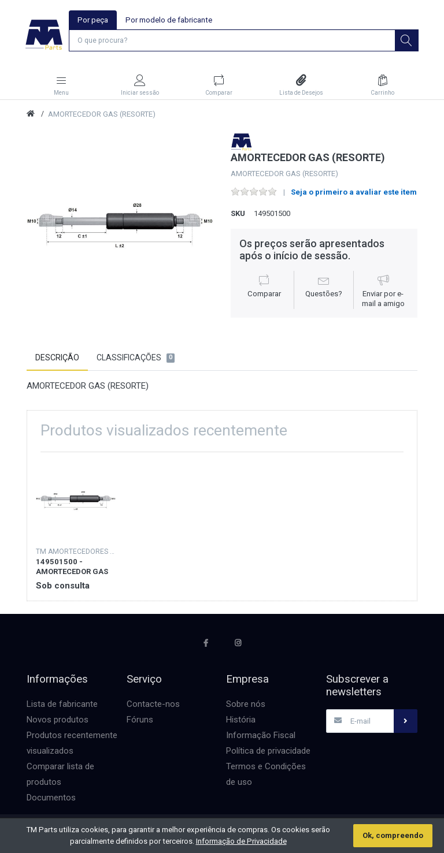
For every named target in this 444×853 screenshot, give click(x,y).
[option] (120, 226)
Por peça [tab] (92, 20)
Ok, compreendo (392, 835)
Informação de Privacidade (241, 841)
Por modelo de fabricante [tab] (168, 20)
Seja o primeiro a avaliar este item (354, 193)
